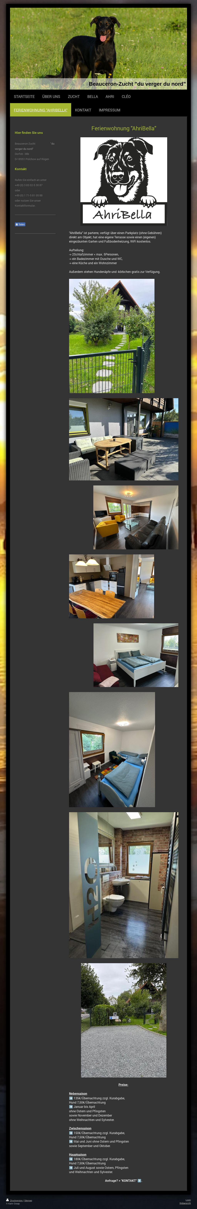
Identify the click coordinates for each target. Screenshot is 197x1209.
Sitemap (28, 1200)
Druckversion (14, 1200)
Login (188, 1200)
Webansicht (185, 1203)
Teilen (20, 224)
